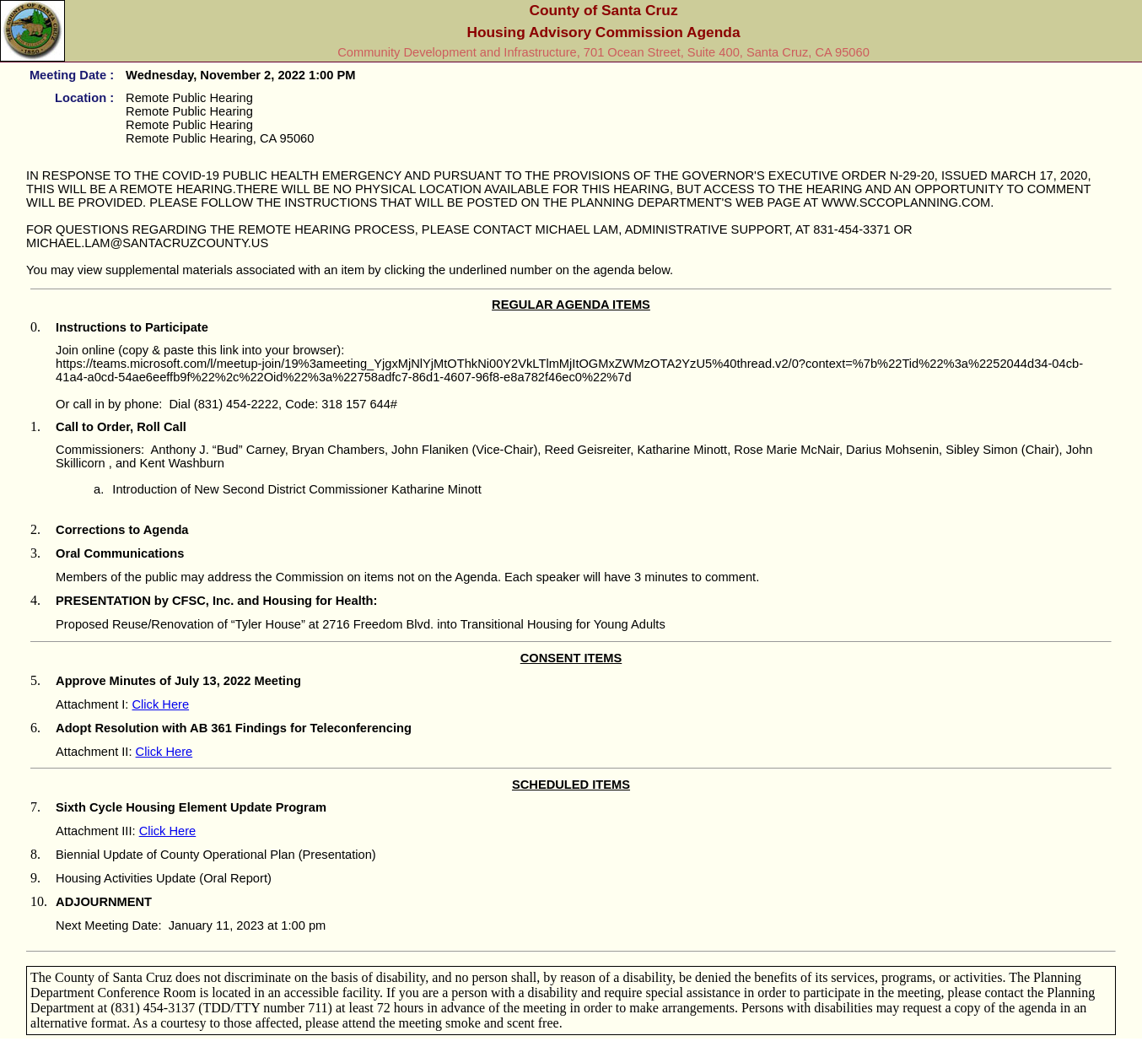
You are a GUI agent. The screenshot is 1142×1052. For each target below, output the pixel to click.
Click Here (161, 704)
